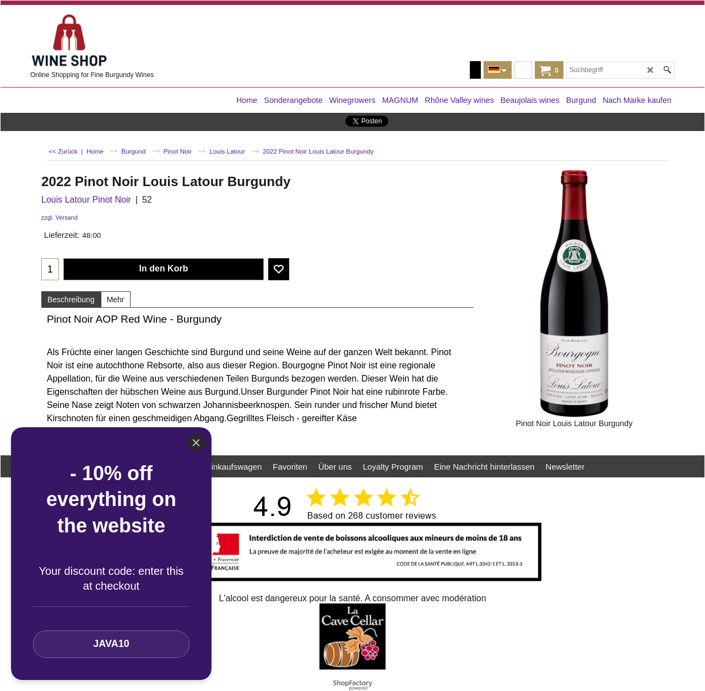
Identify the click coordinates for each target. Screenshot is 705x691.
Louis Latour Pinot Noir (86, 199)
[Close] (196, 442)
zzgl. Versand (59, 217)
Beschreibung (71, 299)
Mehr (115, 299)
